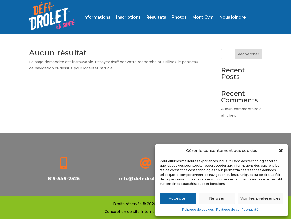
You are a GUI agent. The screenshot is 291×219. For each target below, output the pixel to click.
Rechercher (248, 54)
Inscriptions (128, 17)
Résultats (156, 17)
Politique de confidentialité (237, 209)
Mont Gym (203, 17)
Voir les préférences (260, 198)
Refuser (217, 198)
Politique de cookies (198, 209)
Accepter (178, 198)
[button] (280, 150)
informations (96, 17)
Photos (179, 17)
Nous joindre (232, 17)
